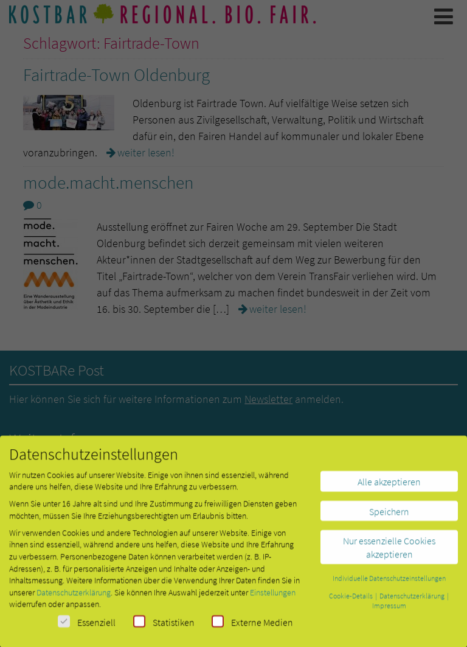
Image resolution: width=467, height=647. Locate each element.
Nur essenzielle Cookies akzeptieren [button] (389, 551)
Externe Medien (252, 625)
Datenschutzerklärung (73, 595)
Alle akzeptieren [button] (389, 485)
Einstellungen (273, 595)
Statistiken (164, 625)
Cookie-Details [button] (351, 599)
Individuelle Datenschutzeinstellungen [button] (389, 581)
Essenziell (87, 625)
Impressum (389, 609)
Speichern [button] (389, 515)
